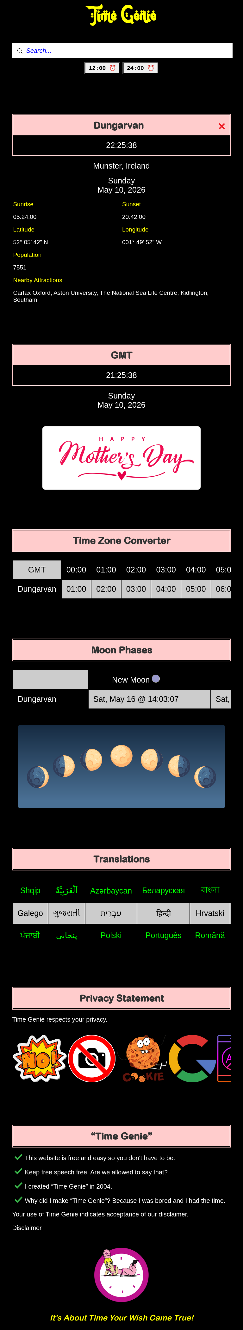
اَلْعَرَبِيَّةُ (67, 890)
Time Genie (121, 16)
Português (164, 935)
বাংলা (210, 889)
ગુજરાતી (66, 912)
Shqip (30, 890)
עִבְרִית (111, 913)
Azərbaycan (111, 890)
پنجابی (66, 935)
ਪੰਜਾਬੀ (30, 935)
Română (210, 935)
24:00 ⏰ (140, 68)
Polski (111, 935)
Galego (30, 913)
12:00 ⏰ (102, 68)
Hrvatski (210, 913)
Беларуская (163, 890)
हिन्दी (163, 913)
